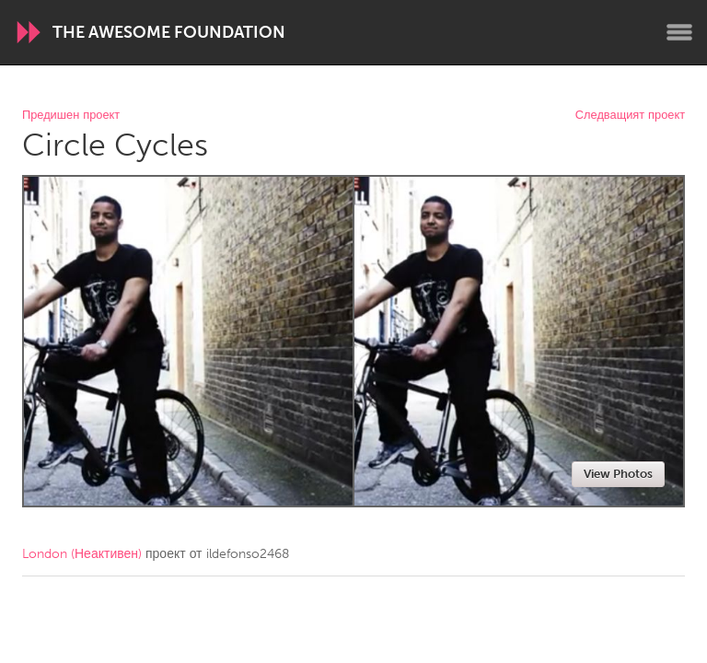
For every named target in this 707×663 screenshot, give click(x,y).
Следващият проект (630, 116)
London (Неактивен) (82, 554)
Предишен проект (71, 116)
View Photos (618, 474)
